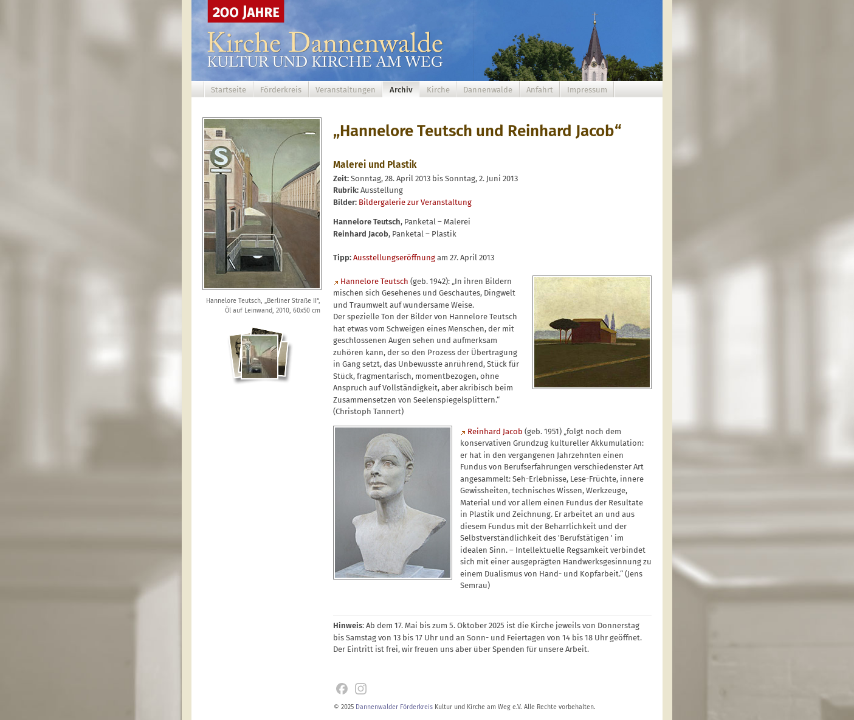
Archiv (401, 89)
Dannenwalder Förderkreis (394, 707)
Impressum (587, 89)
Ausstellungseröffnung (394, 257)
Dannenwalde (487, 89)
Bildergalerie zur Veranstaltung (415, 202)
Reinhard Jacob (495, 431)
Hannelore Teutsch (374, 281)
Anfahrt (539, 89)
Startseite (228, 89)
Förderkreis (280, 89)
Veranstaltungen (345, 89)
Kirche (438, 89)
